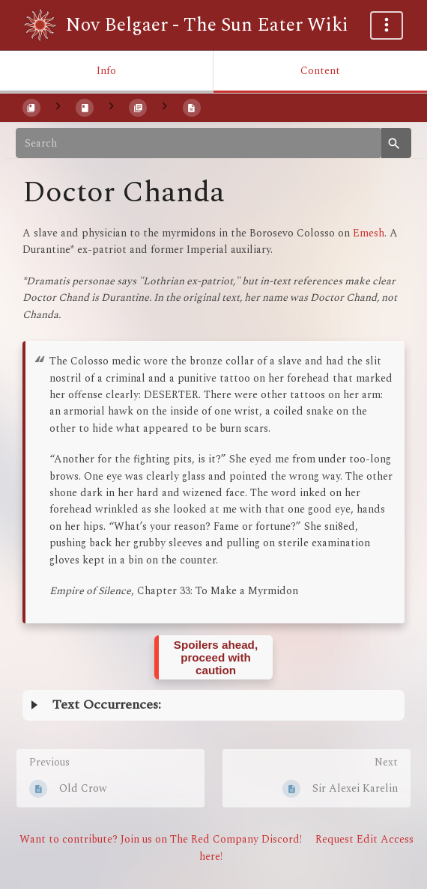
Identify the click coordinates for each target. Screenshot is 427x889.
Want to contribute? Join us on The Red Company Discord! (160, 839)
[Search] (198, 143)
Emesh (368, 233)
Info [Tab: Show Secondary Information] (106, 71)
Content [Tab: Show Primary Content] (320, 71)
